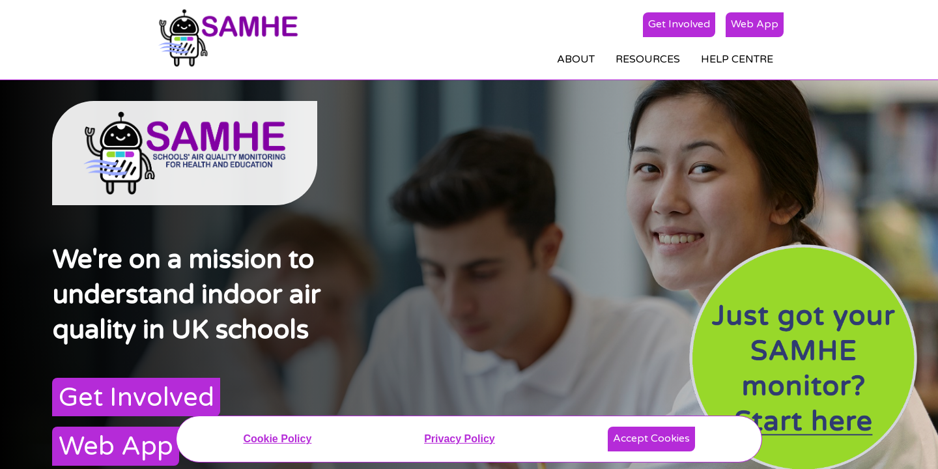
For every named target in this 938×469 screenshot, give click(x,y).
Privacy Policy (459, 438)
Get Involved (679, 24)
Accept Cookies (651, 438)
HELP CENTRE (737, 59)
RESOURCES (648, 59)
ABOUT (576, 59)
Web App (754, 24)
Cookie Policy (277, 438)
